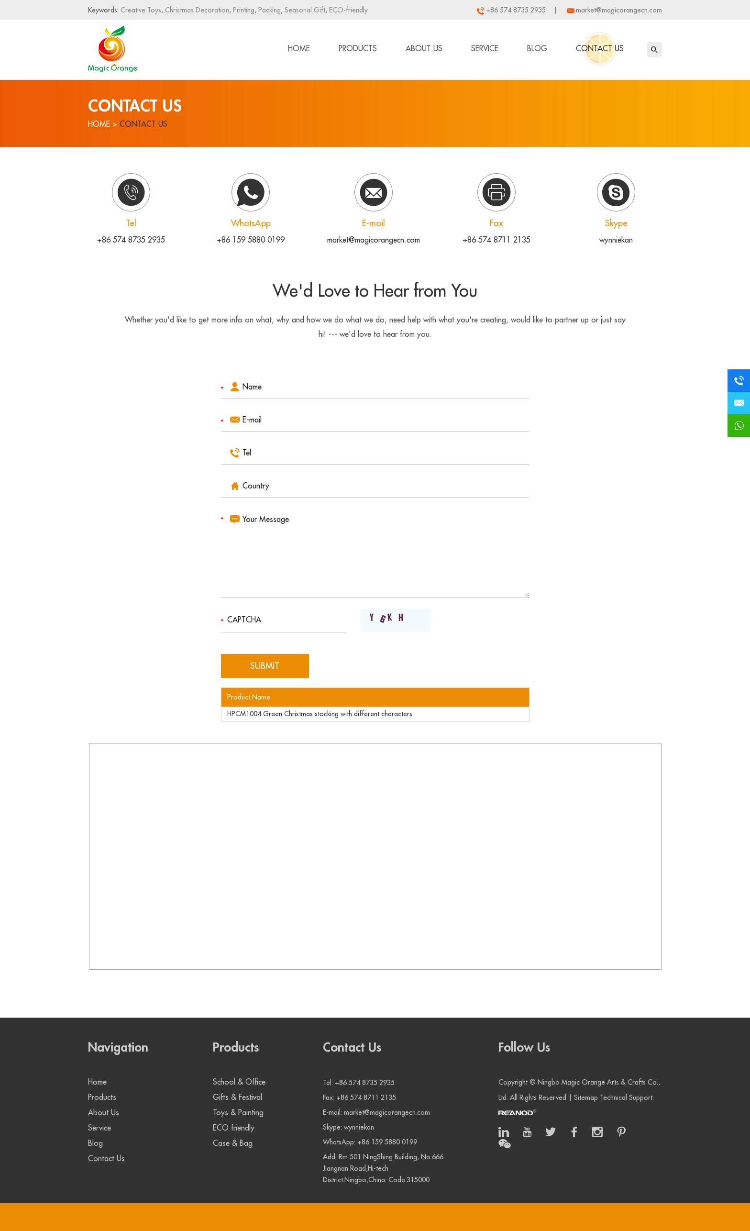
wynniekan (616, 240)
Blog (537, 49)
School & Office (239, 1082)
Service (484, 49)
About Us (424, 49)
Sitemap (586, 1097)
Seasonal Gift (304, 10)
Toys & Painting (238, 1113)
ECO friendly (233, 1128)
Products (358, 49)
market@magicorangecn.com (619, 10)
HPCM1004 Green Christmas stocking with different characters (319, 713)
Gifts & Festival (237, 1097)
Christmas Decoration (196, 10)
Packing (268, 10)
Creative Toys (141, 10)
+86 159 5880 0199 (251, 240)
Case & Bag (233, 1143)
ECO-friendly (347, 10)
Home (299, 49)
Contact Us (600, 49)
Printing (242, 10)
